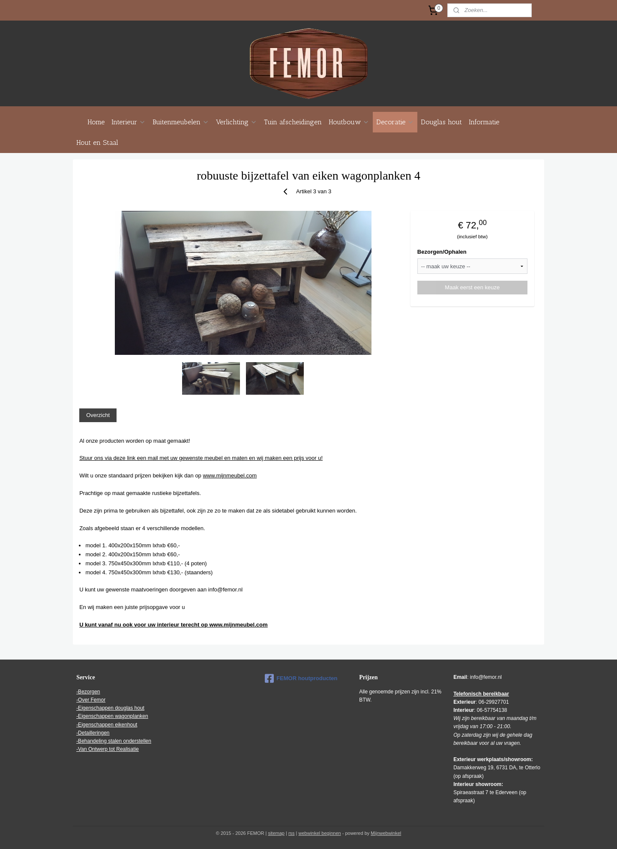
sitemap (276, 833)
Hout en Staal (97, 142)
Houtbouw (349, 122)
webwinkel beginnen (320, 833)
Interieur (128, 122)
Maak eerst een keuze (472, 287)
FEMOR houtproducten (301, 678)
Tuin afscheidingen (293, 122)
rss (291, 833)
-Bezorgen (88, 692)
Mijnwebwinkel (386, 833)
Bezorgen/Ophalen (442, 252)
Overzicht (98, 415)
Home (96, 122)
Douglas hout (441, 122)
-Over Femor (90, 700)
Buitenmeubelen (181, 122)
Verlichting (236, 122)
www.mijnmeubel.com (230, 475)
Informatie (484, 122)
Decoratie (395, 122)
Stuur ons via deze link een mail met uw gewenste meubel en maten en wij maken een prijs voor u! (201, 458)
